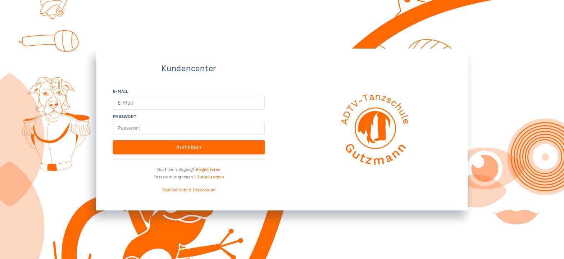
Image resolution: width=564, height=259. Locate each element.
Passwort (124, 116)
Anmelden (188, 147)
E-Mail (120, 91)
